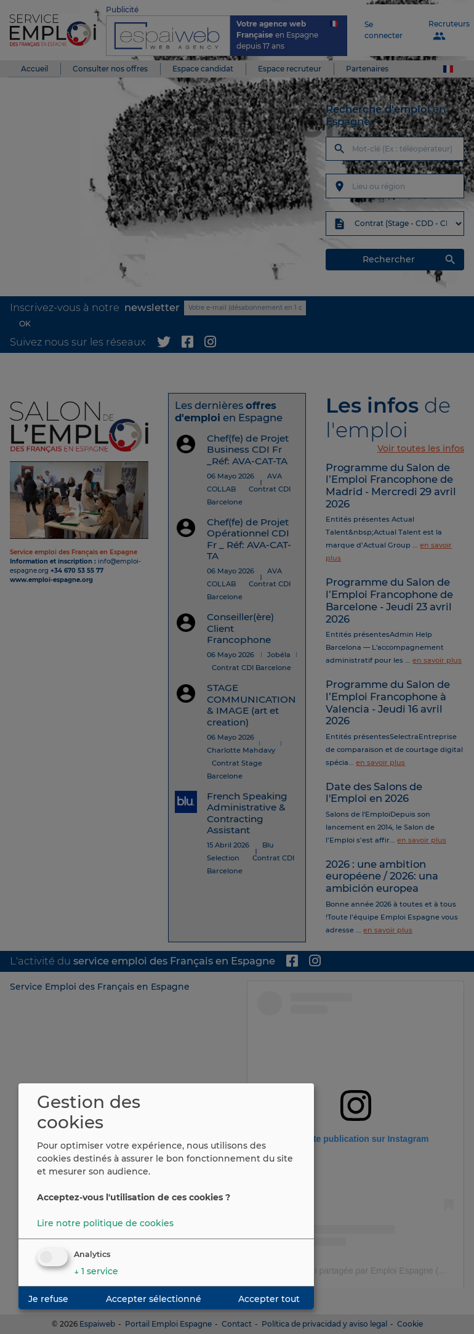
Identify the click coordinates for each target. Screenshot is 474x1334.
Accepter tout (269, 1298)
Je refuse (48, 1298)
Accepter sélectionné (153, 1298)
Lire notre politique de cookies (105, 1223)
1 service (96, 1271)
